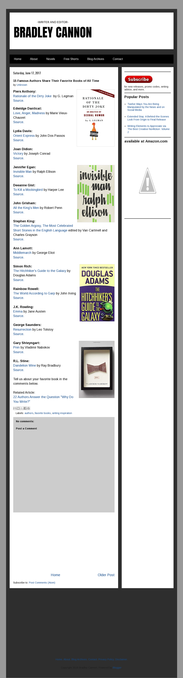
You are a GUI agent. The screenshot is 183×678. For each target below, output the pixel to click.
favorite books (43, 413)
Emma (18, 311)
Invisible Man (22, 171)
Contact (118, 58)
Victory (18, 153)
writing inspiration (62, 413)
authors (29, 413)
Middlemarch (22, 253)
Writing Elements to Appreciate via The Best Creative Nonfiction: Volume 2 (148, 129)
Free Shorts (71, 58)
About (34, 58)
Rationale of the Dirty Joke (32, 96)
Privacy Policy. (106, 659)
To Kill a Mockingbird (28, 190)
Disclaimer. (121, 659)
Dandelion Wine (24, 365)
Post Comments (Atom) (42, 582)
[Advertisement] (64, 542)
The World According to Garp (34, 293)
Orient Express (24, 135)
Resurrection (22, 329)
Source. (18, 158)
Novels (50, 58)
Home (17, 58)
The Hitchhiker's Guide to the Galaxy (39, 271)
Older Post (106, 575)
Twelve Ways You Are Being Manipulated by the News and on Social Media (146, 107)
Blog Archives (95, 58)
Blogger (117, 667)
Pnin (16, 347)
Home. (59, 659)
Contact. (93, 659)
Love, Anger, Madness (29, 113)
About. (67, 659)
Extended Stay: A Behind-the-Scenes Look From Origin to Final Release (148, 118)
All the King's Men (26, 208)
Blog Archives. (79, 659)
